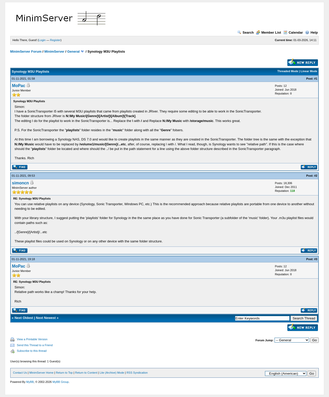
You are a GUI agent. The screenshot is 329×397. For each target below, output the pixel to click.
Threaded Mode (287, 71)
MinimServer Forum (26, 51)
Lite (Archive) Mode (112, 372)
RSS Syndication (137, 372)
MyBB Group (60, 381)
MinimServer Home (41, 372)
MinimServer (54, 51)
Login (42, 40)
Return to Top (64, 372)
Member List (268, 32)
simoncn (20, 183)
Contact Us (20, 372)
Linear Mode (309, 71)
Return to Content (86, 372)
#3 (315, 259)
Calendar (293, 32)
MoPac (18, 85)
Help (311, 32)
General (73, 51)
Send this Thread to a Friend (35, 345)
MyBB (30, 381)
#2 (315, 175)
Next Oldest (23, 318)
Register (55, 40)
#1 (315, 78)
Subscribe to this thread (32, 350)
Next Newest (46, 318)
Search (245, 32)
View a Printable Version (32, 339)
